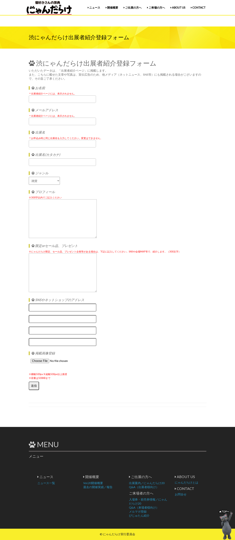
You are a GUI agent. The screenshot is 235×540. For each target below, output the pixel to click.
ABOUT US (178, 7)
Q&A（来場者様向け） (162, 507)
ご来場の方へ (156, 7)
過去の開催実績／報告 (116, 487)
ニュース (94, 7)
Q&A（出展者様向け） (162, 487)
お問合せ (199, 494)
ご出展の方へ (133, 7)
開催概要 (112, 7)
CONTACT (198, 7)
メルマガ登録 (156, 511)
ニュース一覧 (64, 483)
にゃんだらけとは (204, 482)
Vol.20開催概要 (111, 483)
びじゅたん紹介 (157, 515)
